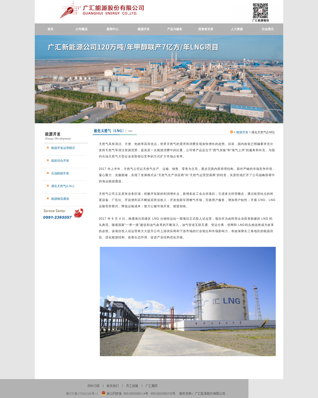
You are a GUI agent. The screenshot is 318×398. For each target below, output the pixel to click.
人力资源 (237, 29)
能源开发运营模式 (63, 148)
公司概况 (81, 29)
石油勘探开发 (60, 173)
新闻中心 (113, 29)
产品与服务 (174, 29)
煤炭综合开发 (60, 160)
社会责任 (268, 29)
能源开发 (144, 29)
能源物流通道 (60, 198)
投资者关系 (205, 29)
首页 (50, 29)
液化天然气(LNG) (62, 186)
